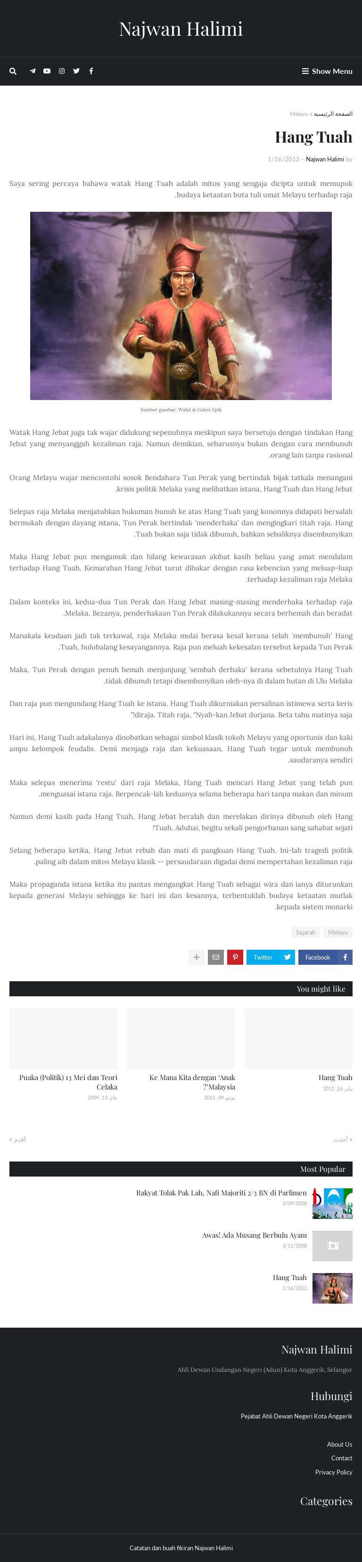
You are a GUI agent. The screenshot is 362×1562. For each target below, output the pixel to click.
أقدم (20, 1139)
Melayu (299, 113)
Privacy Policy (334, 1472)
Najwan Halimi (181, 28)
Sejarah (305, 932)
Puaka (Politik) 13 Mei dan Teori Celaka (68, 1082)
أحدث (340, 1139)
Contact (342, 1458)
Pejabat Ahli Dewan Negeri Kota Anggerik (297, 1416)
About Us (340, 1444)
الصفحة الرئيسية (333, 113)
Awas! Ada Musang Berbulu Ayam (254, 1235)
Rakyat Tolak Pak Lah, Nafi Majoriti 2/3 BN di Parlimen (221, 1192)
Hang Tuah (336, 1077)
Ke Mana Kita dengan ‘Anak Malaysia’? (192, 1082)
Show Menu (332, 70)
